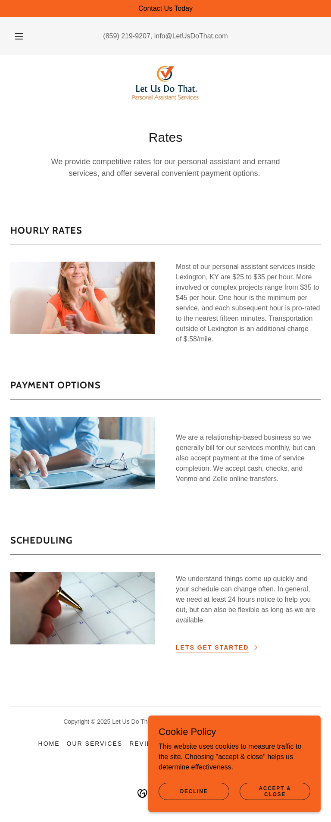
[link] (165, 83)
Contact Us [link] (269, 743)
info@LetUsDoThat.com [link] (191, 36)
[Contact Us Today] (165, 8)
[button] (23, 36)
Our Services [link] (95, 743)
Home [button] (49, 743)
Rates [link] (227, 743)
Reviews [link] (146, 743)
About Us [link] (189, 743)
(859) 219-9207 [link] (126, 36)
